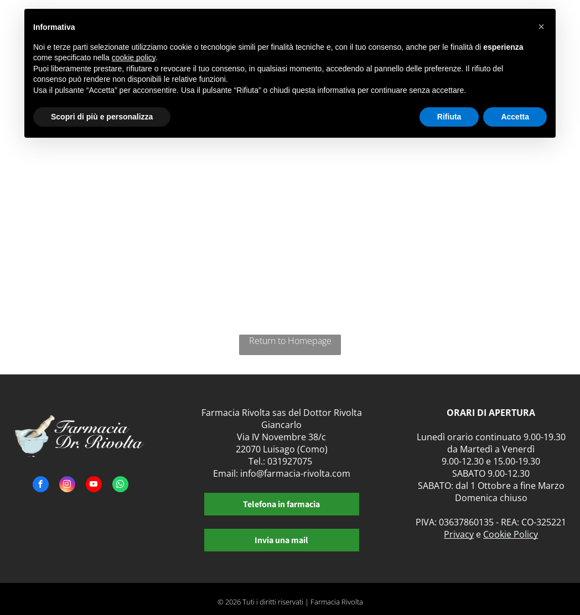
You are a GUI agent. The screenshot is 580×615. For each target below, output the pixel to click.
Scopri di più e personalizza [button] (102, 116)
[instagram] (67, 485)
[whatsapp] (120, 485)
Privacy (459, 534)
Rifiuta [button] (449, 116)
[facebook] (41, 485)
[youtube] (94, 485)
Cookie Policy (510, 534)
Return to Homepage (290, 341)
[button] (541, 26)
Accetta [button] (515, 116)
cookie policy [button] (134, 57)
